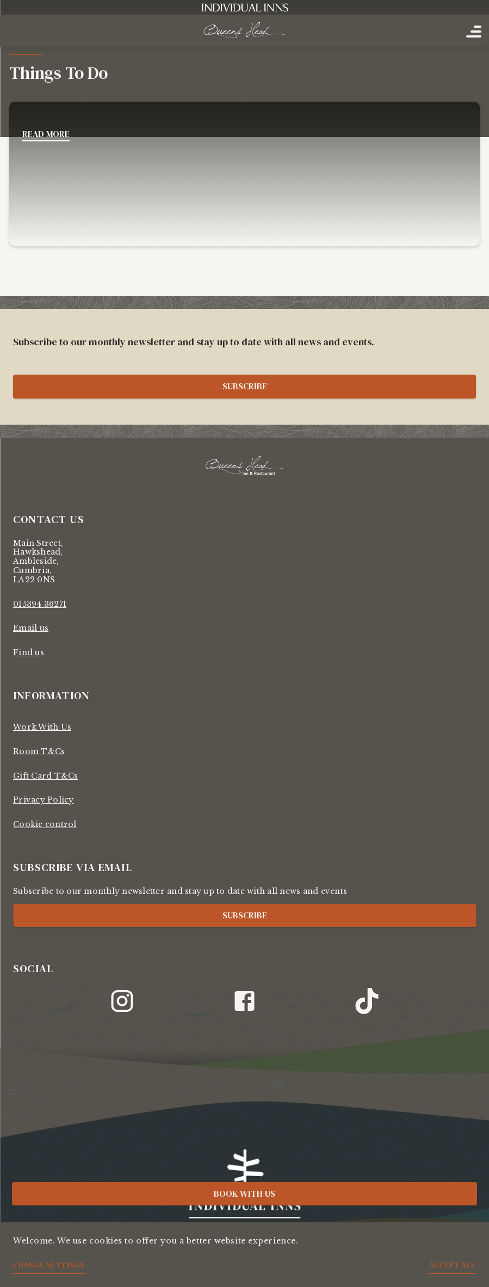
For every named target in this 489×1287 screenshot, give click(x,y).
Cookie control (45, 824)
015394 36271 (39, 604)
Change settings (49, 1265)
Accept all (452, 1265)
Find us (28, 652)
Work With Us (42, 727)
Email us (30, 628)
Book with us (244, 1193)
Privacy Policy (43, 800)
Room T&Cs (39, 751)
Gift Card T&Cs (45, 776)
